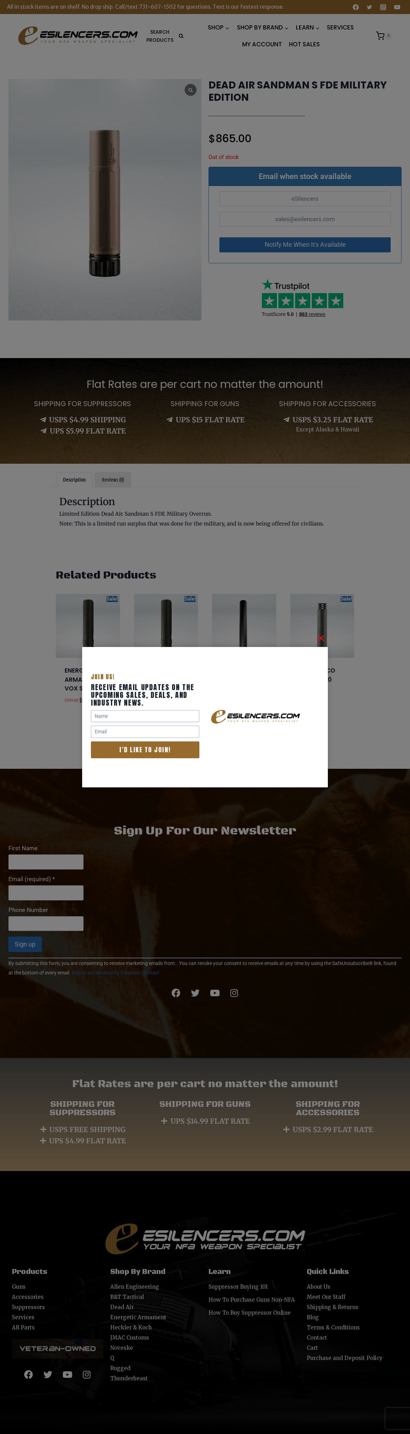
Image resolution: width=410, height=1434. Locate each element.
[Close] (321, 638)
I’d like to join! (145, 749)
